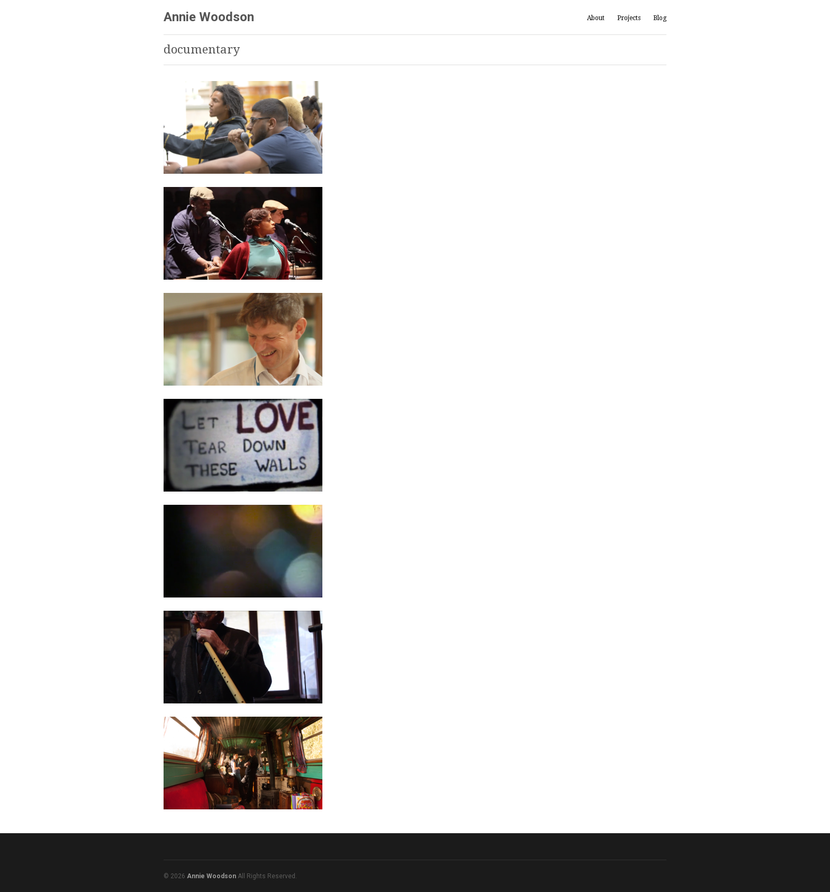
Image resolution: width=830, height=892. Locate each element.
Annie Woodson (209, 17)
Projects (628, 18)
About (596, 18)
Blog (659, 18)
